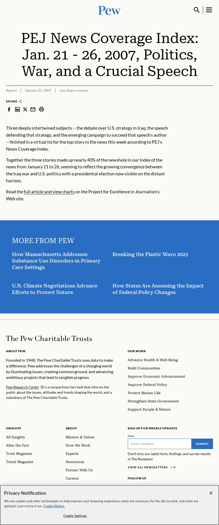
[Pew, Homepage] (109, 10)
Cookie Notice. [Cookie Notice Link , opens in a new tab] (54, 506)
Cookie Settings (75, 516)
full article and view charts (49, 191)
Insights (13, 428)
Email (131, 436)
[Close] (211, 493)
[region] (109, 505)
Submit (202, 444)
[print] (41, 109)
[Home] (49, 338)
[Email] (160, 444)
